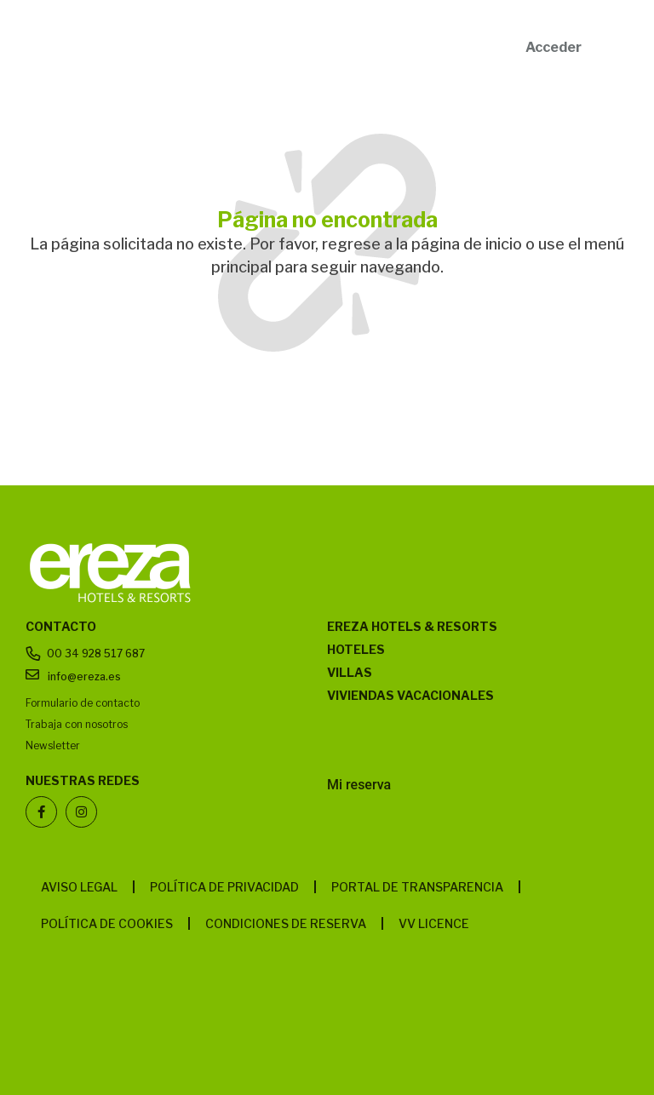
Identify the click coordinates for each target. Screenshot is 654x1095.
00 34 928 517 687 (96, 653)
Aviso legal (79, 887)
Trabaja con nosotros (77, 724)
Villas (349, 672)
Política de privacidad (224, 887)
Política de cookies (107, 923)
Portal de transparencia (417, 887)
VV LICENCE (434, 923)
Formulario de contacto (83, 703)
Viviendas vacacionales (410, 695)
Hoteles (356, 649)
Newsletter (53, 745)
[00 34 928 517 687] (34, 653)
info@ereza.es (84, 676)
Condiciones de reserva (285, 923)
